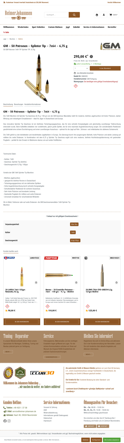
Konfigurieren (96, 440)
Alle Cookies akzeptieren (111, 440)
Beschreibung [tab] (8, 104)
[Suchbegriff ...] (62, 14)
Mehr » (8, 352)
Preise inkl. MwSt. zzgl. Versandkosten (86, 61)
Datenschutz (48, 418)
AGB (45, 410)
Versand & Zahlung (50, 407)
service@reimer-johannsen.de (24, 411)
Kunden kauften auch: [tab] (10, 251)
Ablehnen (85, 440)
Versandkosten (57, 433)
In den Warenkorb (105, 68)
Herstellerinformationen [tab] (32, 104)
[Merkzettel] (97, 15)
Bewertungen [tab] (18, 104)
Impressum (47, 421)
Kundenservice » (52, 357)
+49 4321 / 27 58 (20, 407)
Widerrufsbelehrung (50, 413)
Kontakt (102, 426)
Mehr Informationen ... (54, 440)
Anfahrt (89, 426)
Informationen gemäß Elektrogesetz (56, 415)
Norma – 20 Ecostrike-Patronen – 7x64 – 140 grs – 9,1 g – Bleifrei (60, 290)
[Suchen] (74, 15)
